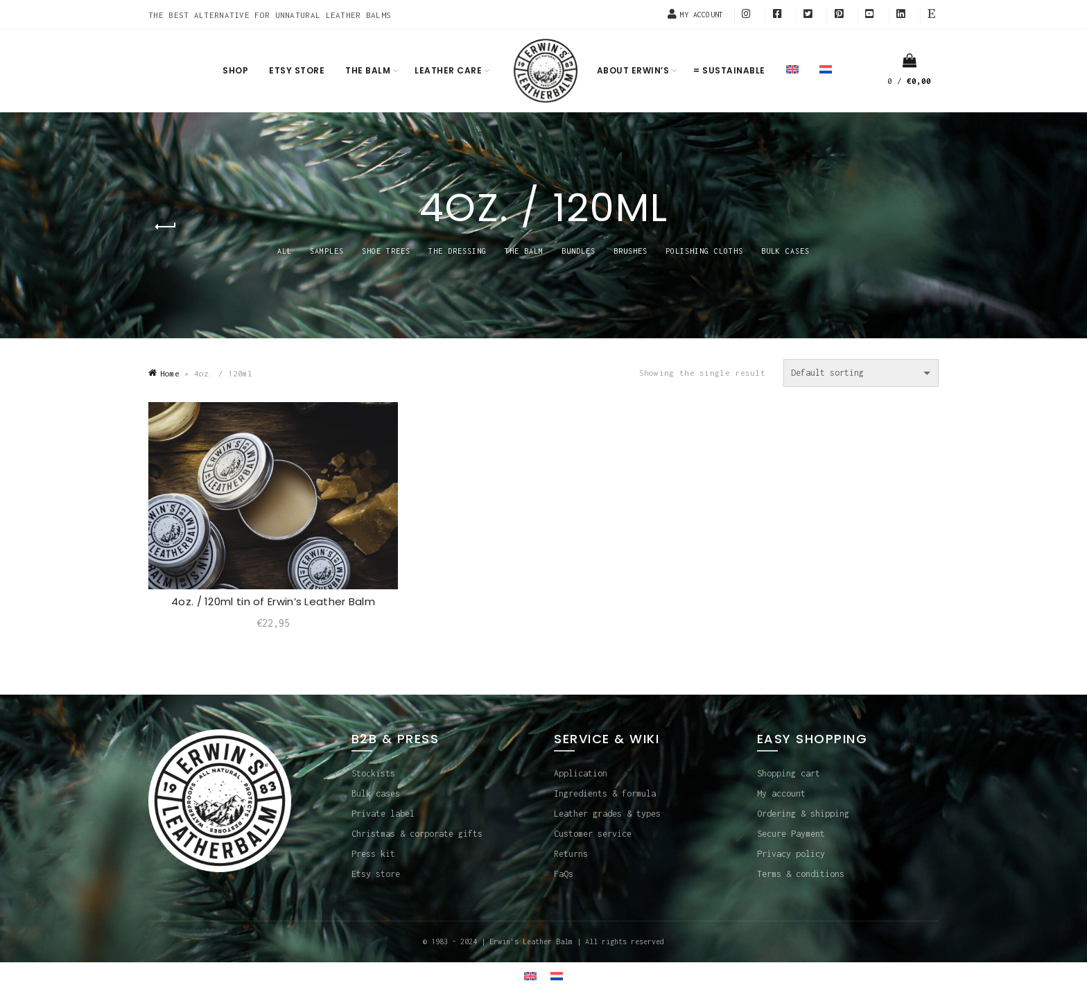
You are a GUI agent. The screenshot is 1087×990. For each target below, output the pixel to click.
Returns (571, 854)
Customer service (593, 833)
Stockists (373, 773)
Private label (383, 813)
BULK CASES (785, 251)
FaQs (563, 874)
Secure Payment (791, 833)
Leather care (448, 70)
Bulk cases (375, 793)
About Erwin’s (633, 70)
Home (170, 373)
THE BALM (524, 251)
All (284, 251)
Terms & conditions (800, 874)
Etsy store (296, 70)
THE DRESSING (457, 251)
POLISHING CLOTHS (704, 251)
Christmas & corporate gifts (416, 833)
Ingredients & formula (605, 793)
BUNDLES (578, 251)
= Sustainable (729, 70)
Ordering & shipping (803, 813)
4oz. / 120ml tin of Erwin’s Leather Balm (273, 601)
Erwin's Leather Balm (531, 941)
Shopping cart (788, 773)
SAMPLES (327, 251)
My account (781, 793)
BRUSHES (630, 251)
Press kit (373, 854)
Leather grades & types (607, 813)
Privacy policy (791, 854)
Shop (235, 70)
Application (580, 773)
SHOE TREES (386, 251)
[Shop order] (861, 373)
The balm (367, 70)
